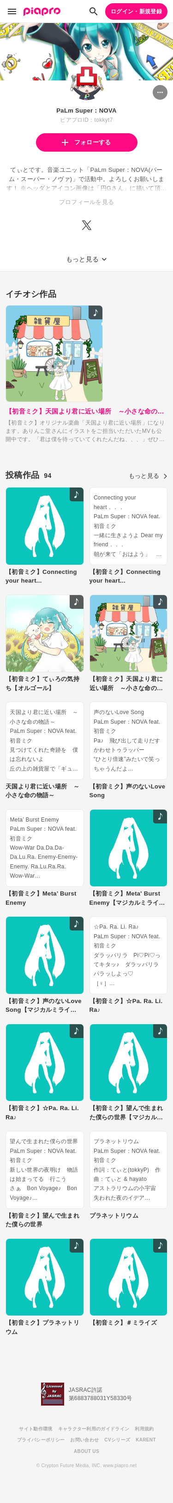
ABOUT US (86, 1451)
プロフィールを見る (86, 202)
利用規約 (144, 1428)
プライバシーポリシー (41, 1439)
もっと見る (148, 475)
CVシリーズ (117, 1439)
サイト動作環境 (35, 1428)
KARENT (146, 1439)
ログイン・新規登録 (136, 11)
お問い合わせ (84, 1439)
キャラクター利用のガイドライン (94, 1428)
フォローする (86, 142)
